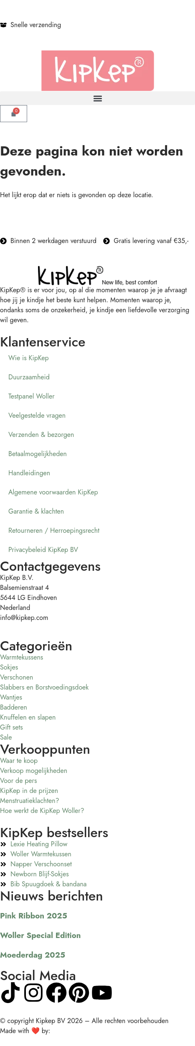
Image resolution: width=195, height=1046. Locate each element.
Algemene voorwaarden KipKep (53, 492)
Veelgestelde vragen (37, 415)
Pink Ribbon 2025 (33, 915)
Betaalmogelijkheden (37, 454)
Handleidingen (29, 473)
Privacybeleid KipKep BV (43, 549)
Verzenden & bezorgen (41, 434)
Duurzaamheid (29, 377)
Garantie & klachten (36, 511)
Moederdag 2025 (32, 955)
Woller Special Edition (40, 935)
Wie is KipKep (28, 358)
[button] (97, 98)
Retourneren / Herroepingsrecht (53, 530)
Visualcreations (73, 1031)
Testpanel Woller (31, 396)
